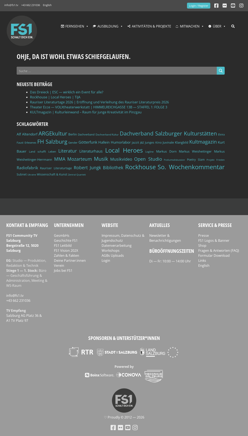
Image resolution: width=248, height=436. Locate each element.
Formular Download (214, 255)
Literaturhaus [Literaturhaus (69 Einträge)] (91, 151)
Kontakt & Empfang (27, 225)
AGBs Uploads (113, 255)
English (47, 5)
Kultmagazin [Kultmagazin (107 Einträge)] (203, 142)
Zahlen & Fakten (66, 255)
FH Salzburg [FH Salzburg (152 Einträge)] (52, 141)
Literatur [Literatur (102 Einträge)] (67, 151)
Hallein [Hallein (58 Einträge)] (104, 142)
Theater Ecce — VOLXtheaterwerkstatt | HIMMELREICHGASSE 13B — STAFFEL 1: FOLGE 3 (98, 107)
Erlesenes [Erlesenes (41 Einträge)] (30, 142)
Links (202, 260)
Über (217, 26)
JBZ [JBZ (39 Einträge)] (142, 142)
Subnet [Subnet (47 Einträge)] (22, 174)
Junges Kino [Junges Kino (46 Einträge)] (153, 142)
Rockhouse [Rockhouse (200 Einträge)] (140, 167)
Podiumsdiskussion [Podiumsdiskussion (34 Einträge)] (174, 159)
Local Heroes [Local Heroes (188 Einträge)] (124, 150)
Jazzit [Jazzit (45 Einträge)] (135, 142)
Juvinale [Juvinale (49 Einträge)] (168, 142)
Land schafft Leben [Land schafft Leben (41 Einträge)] (42, 151)
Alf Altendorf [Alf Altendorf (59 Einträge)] (27, 134)
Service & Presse (215, 225)
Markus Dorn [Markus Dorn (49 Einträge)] (166, 151)
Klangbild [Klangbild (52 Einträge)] (181, 142)
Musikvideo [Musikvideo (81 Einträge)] (121, 159)
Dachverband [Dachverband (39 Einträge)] (86, 134)
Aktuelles (159, 225)
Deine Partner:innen (70, 260)
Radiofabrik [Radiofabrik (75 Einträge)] (27, 167)
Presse (203, 235)
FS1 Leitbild (63, 245)
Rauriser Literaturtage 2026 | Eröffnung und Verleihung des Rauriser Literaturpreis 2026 (99, 102)
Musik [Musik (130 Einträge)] (101, 158)
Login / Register (198, 6)
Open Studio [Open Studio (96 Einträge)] (148, 159)
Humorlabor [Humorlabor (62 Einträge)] (121, 142)
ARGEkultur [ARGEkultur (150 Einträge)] (53, 133)
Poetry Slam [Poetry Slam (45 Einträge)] (196, 160)
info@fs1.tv (11, 5)
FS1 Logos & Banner (213, 240)
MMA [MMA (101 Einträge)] (59, 159)
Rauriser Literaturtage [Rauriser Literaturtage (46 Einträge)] (56, 168)
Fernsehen (74, 26)
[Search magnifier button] (221, 71)
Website (110, 225)
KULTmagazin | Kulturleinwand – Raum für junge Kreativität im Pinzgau (86, 112)
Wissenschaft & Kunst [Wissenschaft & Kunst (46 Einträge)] (52, 174)
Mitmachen (189, 26)
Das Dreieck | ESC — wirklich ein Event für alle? (66, 92)
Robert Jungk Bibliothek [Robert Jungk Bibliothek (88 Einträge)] (98, 167)
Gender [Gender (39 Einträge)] (72, 142)
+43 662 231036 (30, 5)
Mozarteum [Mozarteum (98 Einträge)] (79, 159)
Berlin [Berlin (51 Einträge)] (72, 134)
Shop (202, 245)
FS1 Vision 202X (66, 250)
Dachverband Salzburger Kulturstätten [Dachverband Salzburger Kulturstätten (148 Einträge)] (168, 133)
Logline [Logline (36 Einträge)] (149, 151)
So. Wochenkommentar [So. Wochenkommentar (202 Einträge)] (191, 167)
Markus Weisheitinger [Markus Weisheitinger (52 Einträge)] (195, 151)
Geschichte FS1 (66, 240)
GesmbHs (61, 235)
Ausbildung (107, 26)
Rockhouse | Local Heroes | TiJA (55, 97)
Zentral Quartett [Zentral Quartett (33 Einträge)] (77, 174)
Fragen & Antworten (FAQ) (218, 250)
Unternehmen (69, 225)
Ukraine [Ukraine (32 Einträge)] (31, 174)
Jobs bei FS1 (63, 270)
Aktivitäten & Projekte (151, 26)
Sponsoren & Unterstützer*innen (124, 338)
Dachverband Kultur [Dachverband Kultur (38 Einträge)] (107, 134)
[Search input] (117, 70)
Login (106, 260)
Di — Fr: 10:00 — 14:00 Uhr (170, 261)
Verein (59, 265)
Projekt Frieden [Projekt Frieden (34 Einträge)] (216, 159)
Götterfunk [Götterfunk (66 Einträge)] (88, 142)
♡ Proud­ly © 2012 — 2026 (124, 417)
